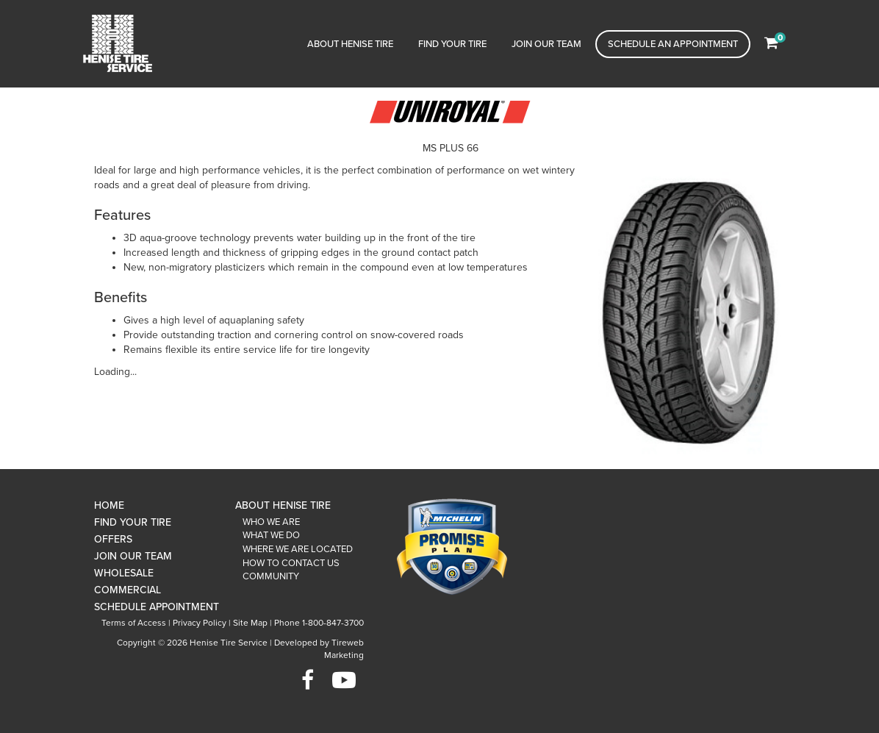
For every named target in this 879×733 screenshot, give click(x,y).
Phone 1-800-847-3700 (319, 623)
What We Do (271, 535)
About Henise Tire (350, 44)
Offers (113, 539)
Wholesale (124, 573)
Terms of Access (133, 623)
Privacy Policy (199, 623)
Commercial (127, 590)
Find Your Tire (452, 44)
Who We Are (271, 522)
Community (271, 576)
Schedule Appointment (156, 607)
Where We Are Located (298, 549)
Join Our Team (546, 44)
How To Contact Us (291, 563)
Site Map (250, 623)
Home (109, 505)
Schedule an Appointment (673, 44)
